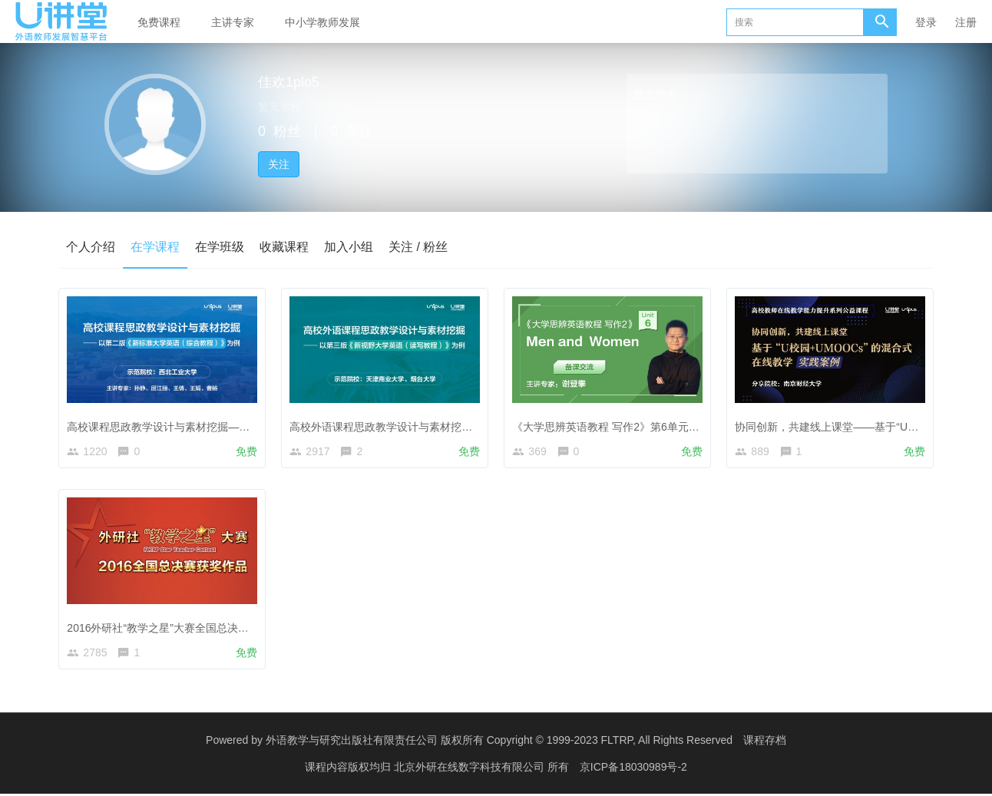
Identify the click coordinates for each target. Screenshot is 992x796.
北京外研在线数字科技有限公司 (470, 769)
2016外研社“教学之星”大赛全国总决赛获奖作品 (180, 627)
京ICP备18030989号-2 (633, 769)
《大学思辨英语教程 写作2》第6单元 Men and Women (644, 425)
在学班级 (219, 246)
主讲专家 (232, 22)
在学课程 (155, 246)
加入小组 (348, 246)
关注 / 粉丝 (418, 246)
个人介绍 (90, 246)
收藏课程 (284, 246)
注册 (966, 22)
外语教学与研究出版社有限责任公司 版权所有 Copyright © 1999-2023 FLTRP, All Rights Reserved (499, 742)
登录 (926, 22)
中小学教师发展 (322, 22)
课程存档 (764, 742)
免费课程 (158, 22)
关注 (278, 164)
